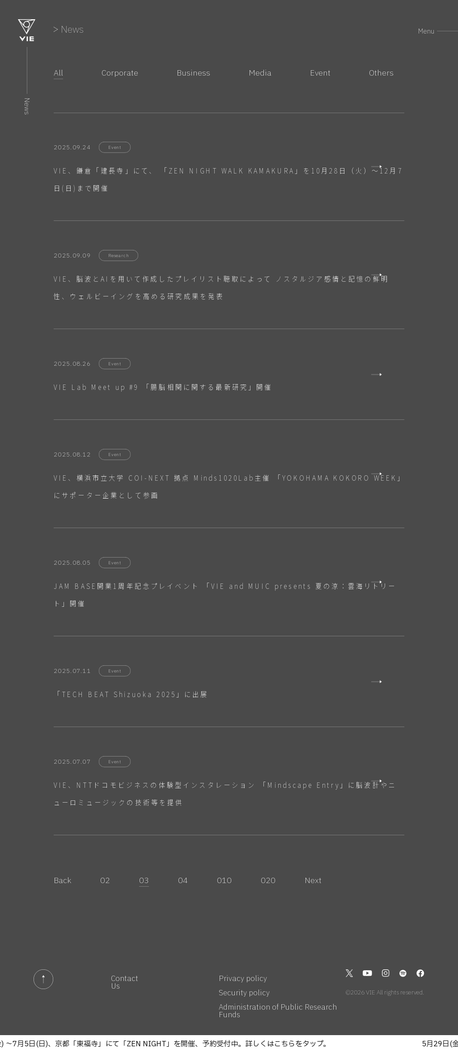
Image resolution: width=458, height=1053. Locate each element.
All (58, 73)
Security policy (244, 993)
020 (268, 880)
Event (320, 73)
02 (105, 880)
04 (183, 880)
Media (260, 73)
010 (224, 880)
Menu (426, 31)
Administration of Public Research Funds (278, 1011)
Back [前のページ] (62, 880)
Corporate (120, 73)
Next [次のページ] (313, 880)
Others (381, 73)
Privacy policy (243, 978)
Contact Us (124, 982)
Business (193, 73)
